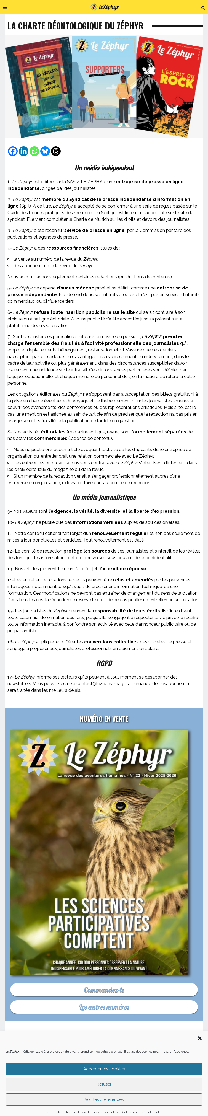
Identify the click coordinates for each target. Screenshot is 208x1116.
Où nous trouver (188, 1052)
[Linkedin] (23, 151)
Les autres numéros (104, 1007)
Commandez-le (104, 989)
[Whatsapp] (34, 151)
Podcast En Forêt (149, 1052)
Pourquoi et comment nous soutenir (149, 1047)
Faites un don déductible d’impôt (41, 1052)
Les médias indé (60, 1056)
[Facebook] (13, 151)
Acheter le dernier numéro (101, 1052)
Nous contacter (95, 1047)
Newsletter (28, 1056)
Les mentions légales (131, 1056)
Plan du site (187, 1056)
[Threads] (56, 151)
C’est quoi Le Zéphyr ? (53, 1047)
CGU (163, 1056)
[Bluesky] (45, 151)
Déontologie (94, 1056)
